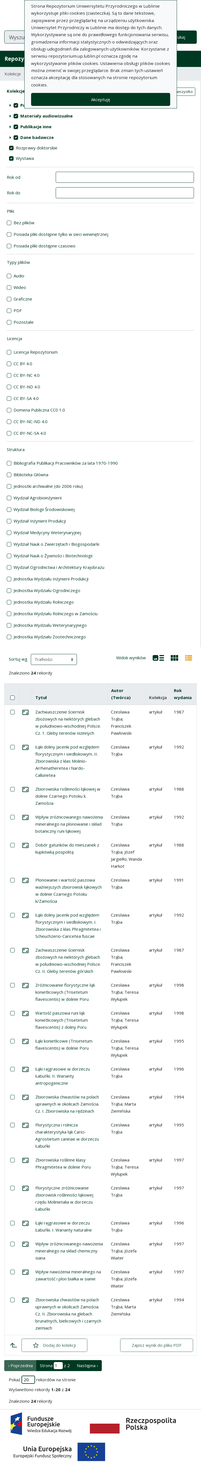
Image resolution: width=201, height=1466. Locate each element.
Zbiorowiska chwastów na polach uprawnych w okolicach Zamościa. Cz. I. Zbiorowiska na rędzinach (67, 1104)
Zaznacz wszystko (177, 91)
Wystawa (25, 158)
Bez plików (24, 222)
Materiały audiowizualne (46, 116)
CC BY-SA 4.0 (26, 398)
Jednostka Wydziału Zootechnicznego (50, 637)
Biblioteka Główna (31, 474)
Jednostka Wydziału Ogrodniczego (47, 590)
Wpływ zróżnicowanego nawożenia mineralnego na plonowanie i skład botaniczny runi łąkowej (69, 824)
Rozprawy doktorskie (36, 148)
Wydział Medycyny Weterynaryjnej (47, 532)
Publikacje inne (35, 126)
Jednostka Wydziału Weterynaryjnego (50, 625)
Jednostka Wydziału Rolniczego (44, 602)
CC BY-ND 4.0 (27, 387)
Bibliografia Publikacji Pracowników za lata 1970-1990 (66, 463)
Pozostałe (24, 322)
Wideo (20, 287)
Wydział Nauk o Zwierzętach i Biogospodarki (56, 544)
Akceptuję (100, 99)
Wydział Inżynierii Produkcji (40, 521)
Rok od (13, 177)
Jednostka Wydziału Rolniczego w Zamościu (56, 613)
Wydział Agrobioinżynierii (38, 498)
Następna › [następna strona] (87, 1365)
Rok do (13, 192)
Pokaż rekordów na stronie (42, 1380)
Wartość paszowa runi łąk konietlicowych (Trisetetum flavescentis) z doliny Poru (61, 1020)
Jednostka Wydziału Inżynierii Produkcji (51, 579)
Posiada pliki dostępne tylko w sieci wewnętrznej (61, 234)
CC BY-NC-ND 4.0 (30, 421)
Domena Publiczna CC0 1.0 (39, 410)
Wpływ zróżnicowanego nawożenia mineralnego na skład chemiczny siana (69, 1251)
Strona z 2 (55, 1365)
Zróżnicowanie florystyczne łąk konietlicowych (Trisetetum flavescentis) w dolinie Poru (65, 992)
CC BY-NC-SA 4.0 (30, 433)
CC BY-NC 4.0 (27, 375)
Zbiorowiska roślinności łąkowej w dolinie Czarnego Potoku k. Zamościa (67, 796)
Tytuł (41, 697)
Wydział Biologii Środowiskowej (44, 509)
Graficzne (23, 299)
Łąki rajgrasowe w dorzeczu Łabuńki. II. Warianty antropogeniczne (62, 1076)
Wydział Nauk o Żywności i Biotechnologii (53, 555)
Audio (19, 276)
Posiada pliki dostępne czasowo (44, 246)
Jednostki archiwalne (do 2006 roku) (48, 486)
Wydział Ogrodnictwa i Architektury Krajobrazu (59, 567)
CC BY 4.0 (23, 363)
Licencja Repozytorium (36, 352)
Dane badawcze (37, 137)
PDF (18, 310)
